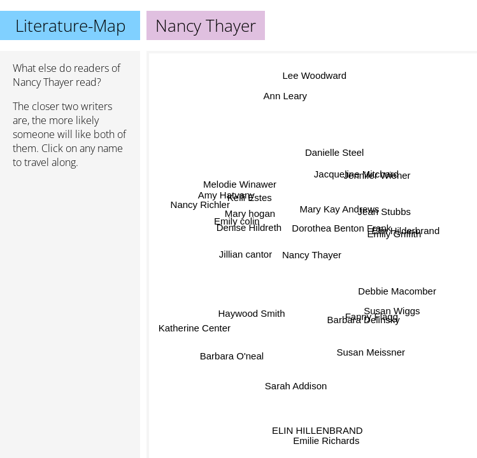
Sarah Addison (295, 385)
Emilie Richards (325, 439)
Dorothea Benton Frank (344, 227)
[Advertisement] (70, 246)
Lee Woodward (317, 77)
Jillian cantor (246, 261)
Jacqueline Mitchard (355, 174)
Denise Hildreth (248, 233)
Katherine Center (193, 325)
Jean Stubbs (384, 210)
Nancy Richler (200, 201)
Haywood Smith (251, 307)
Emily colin (238, 221)
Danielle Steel (329, 151)
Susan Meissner (373, 347)
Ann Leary (284, 98)
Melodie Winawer (242, 182)
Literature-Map (70, 25)
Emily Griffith (394, 233)
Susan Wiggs (391, 308)
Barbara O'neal (231, 355)
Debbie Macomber (396, 291)
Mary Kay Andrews (340, 209)
